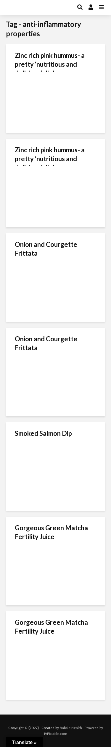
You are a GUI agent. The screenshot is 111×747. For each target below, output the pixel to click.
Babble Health (71, 727)
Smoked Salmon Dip (43, 433)
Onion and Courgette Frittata (46, 248)
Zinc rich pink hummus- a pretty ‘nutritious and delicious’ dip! (50, 64)
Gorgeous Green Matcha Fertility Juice (51, 532)
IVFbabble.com (55, 733)
